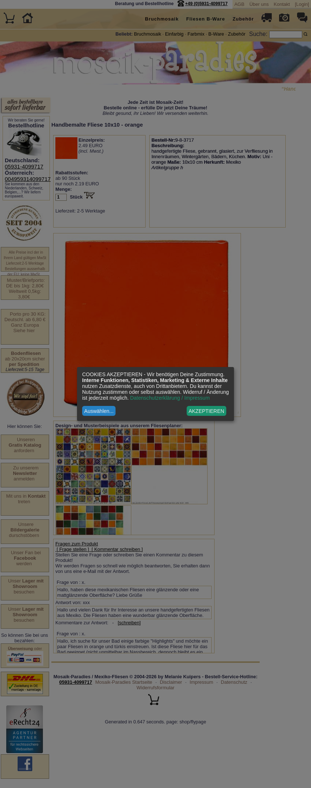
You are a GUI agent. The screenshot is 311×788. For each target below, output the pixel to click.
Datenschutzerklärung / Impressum (170, 398)
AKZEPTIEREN (206, 411)
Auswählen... (99, 411)
